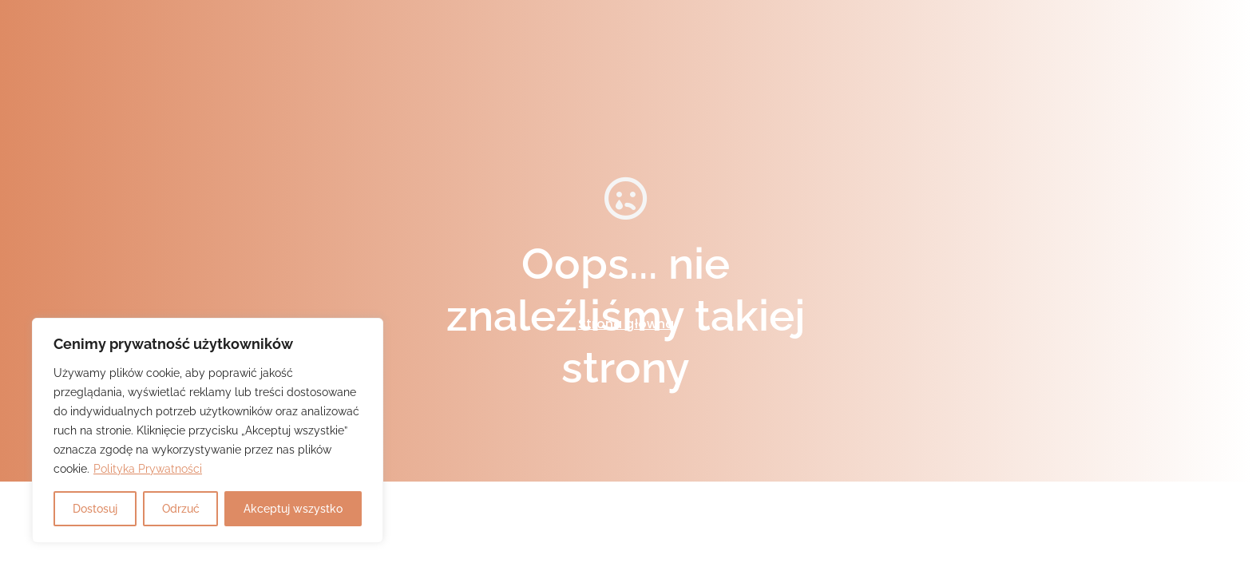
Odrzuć (181, 508)
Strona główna (626, 324)
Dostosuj (95, 508)
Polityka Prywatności (147, 468)
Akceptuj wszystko (293, 508)
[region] (207, 430)
